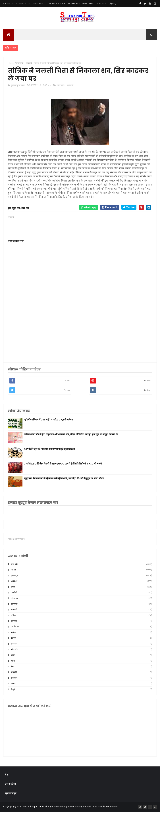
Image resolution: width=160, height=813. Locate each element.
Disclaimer (39, 4)
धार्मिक (13, 617)
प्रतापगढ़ (14, 622)
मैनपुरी (13, 690)
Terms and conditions (81, 4)
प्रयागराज (14, 605)
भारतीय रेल (15, 628)
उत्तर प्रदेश (61, 86)
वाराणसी (14, 611)
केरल (12, 668)
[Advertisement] (79, 329)
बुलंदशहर (14, 679)
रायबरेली (14, 594)
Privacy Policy (56, 4)
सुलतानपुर (14, 577)
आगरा (13, 656)
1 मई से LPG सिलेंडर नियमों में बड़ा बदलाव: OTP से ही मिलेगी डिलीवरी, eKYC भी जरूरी (63, 464)
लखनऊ (70, 86)
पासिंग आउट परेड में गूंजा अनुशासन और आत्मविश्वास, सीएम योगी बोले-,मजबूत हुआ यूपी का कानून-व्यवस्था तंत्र (71, 435)
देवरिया (13, 639)
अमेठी (13, 588)
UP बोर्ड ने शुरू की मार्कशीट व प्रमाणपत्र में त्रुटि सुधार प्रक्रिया (49, 450)
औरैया (13, 662)
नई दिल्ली (14, 582)
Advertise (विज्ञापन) (106, 4)
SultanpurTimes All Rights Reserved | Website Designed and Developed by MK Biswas (73, 808)
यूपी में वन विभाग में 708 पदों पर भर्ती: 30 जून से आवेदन (48, 420)
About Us (8, 4)
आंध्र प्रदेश (14, 651)
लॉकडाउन (14, 599)
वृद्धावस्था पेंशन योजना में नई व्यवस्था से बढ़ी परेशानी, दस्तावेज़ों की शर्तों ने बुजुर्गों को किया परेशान (64, 479)
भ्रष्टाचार (13, 685)
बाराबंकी (14, 673)
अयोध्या (13, 634)
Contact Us (23, 4)
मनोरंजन (14, 645)
